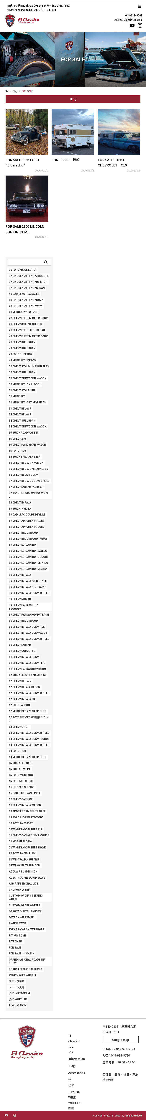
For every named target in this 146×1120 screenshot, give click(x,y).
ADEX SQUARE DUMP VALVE (27, 877)
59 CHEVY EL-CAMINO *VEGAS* (28, 568)
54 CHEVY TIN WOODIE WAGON (27, 426)
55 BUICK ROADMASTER (24, 432)
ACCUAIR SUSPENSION (23, 871)
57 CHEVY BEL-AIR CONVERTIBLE (29, 480)
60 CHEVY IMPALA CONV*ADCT (28, 632)
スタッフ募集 (16, 981)
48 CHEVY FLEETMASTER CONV (28, 336)
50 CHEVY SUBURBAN (22, 372)
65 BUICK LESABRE (20, 763)
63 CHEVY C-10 (19, 726)
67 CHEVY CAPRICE (20, 799)
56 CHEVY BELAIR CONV (23, 474)
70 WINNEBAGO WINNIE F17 (25, 829)
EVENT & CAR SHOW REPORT (27, 929)
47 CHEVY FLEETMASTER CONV (28, 318)
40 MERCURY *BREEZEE (23, 312)
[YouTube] (132, 25)
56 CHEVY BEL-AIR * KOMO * (26, 462)
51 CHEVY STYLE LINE (22, 390)
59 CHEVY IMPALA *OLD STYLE (28, 581)
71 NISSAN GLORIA (20, 841)
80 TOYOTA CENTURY (22, 853)
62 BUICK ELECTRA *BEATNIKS (28, 674)
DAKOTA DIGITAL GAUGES (25, 911)
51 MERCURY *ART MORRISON (27, 402)
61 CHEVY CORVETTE (22, 650)
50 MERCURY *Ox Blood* (25, 384)
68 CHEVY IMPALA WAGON (25, 805)
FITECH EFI (15, 941)
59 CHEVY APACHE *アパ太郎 (26, 520)
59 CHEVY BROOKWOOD (23, 532)
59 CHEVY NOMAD (20, 599)
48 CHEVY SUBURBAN (22, 342)
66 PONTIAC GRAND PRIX (24, 793)
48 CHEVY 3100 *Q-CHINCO (25, 324)
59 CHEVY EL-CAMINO (22, 544)
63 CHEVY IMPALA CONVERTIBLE (29, 732)
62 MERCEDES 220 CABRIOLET (27, 711)
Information (72, 1058)
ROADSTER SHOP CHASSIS (25, 969)
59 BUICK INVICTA (20, 508)
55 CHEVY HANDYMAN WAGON (27, 444)
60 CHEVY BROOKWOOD (23, 620)
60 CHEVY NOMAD (20, 644)
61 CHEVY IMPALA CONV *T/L (27, 662)
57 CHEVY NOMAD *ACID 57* (26, 486)
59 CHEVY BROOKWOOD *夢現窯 (28, 538)
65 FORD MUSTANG (21, 775)
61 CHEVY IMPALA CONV (24, 657)
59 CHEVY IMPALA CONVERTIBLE (29, 593)
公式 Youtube (18, 999)
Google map (120, 1039)
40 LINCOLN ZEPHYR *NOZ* (26, 300)
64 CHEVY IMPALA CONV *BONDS (29, 738)
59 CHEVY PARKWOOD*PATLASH (29, 614)
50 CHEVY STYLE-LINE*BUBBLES (29, 366)
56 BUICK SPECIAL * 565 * (24, 456)
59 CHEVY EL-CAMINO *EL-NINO (28, 562)
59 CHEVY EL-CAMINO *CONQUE (28, 556)
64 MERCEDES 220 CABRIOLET (27, 757)
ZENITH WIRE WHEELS (22, 975)
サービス (71, 1082)
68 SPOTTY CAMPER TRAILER (27, 811)
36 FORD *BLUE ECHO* (23, 269)
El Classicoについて (72, 1043)
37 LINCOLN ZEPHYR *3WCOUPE (29, 275)
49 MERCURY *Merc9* (23, 360)
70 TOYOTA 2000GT (21, 823)
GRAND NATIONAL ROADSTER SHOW (27, 961)
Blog (71, 1065)
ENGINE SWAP (17, 923)
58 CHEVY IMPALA (20, 502)
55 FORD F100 (17, 450)
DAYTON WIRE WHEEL (22, 917)
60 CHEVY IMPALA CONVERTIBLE (29, 638)
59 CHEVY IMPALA (20, 574)
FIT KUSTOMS (18, 935)
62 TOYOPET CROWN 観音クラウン (28, 719)
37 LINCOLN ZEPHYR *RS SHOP (28, 281)
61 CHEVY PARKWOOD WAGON (27, 669)
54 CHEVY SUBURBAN (22, 420)
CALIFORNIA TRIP (20, 889)
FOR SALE (15, 947)
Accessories (72, 1072)
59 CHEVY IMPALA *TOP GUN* (27, 586)
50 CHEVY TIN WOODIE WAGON (27, 378)
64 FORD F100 (17, 751)
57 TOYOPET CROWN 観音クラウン (28, 494)
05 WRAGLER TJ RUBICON (24, 865)
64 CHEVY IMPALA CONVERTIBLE (29, 745)
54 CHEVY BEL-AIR (20, 414)
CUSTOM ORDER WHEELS (24, 905)
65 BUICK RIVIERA (19, 769)
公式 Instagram (19, 993)
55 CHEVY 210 (17, 438)
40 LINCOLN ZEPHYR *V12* (25, 306)
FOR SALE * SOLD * (21, 953)
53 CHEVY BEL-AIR (20, 408)
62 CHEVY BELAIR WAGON (24, 687)
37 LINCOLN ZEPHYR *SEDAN (27, 288)
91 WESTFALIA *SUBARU (24, 859)
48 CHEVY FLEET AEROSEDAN (27, 330)
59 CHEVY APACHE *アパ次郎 (26, 526)
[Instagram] (140, 25)
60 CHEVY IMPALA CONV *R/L (27, 626)
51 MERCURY (17, 396)
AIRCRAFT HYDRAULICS (23, 883)
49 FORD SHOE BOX (20, 354)
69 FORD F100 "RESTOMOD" (26, 817)
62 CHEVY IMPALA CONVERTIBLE (29, 693)
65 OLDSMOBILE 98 (20, 781)
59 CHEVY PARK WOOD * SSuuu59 (23, 607)
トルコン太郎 (16, 987)
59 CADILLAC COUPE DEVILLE (27, 514)
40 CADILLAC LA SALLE (24, 293)
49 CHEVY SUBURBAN (22, 348)
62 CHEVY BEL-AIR (20, 681)
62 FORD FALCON (19, 705)
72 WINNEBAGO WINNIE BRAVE (27, 847)
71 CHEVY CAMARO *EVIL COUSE (29, 835)
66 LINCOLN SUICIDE (21, 787)
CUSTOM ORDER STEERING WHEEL (26, 897)
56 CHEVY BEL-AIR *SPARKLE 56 (28, 468)
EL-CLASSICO (17, 1005)
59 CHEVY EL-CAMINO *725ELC (28, 550)
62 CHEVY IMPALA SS (22, 699)
